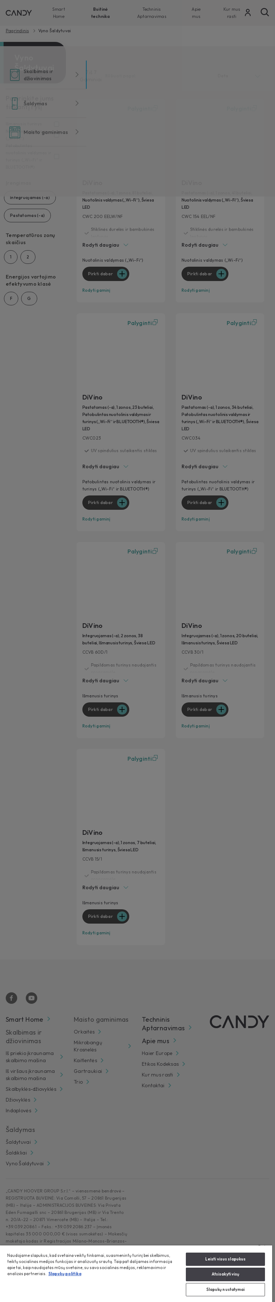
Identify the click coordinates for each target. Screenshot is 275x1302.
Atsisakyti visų (226, 1274)
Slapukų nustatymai (225, 1289)
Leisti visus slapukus (225, 1259)
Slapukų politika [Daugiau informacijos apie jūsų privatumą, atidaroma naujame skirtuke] (64, 1273)
